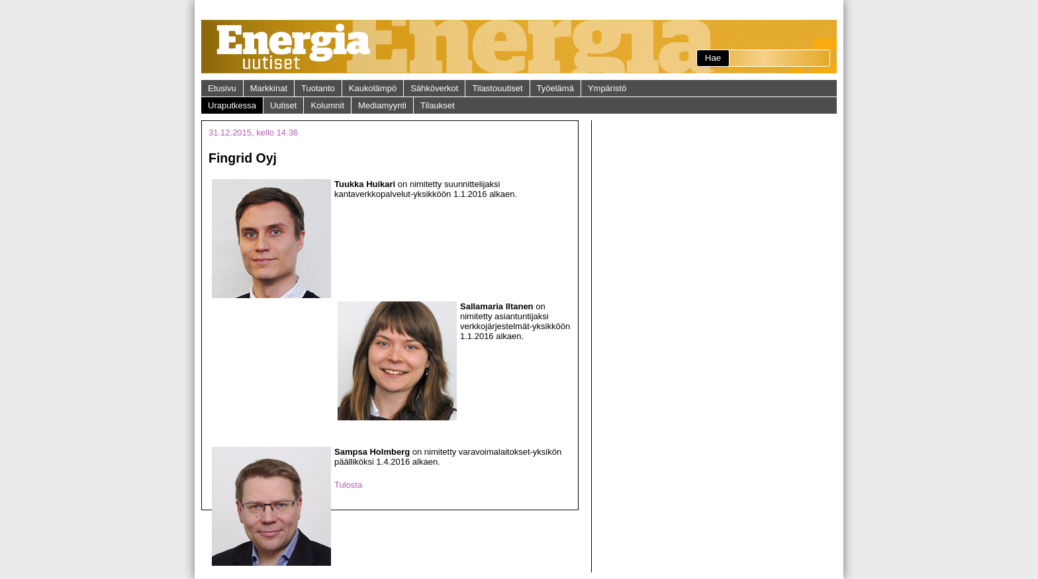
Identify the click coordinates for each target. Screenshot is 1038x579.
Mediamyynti (382, 105)
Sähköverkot (434, 88)
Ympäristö (607, 88)
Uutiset (283, 105)
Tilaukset (437, 105)
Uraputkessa (232, 105)
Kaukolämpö (373, 88)
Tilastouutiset (497, 88)
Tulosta (348, 485)
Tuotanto (318, 88)
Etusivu (222, 88)
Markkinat (268, 88)
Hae (713, 58)
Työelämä (555, 88)
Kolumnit (327, 105)
